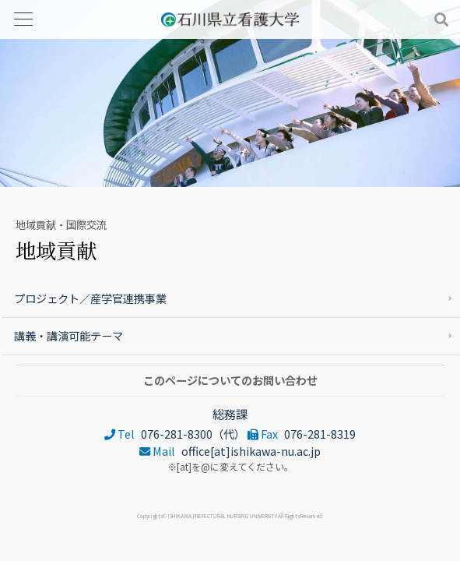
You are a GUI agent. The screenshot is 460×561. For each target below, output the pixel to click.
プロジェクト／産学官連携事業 (90, 298)
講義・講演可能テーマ (68, 335)
